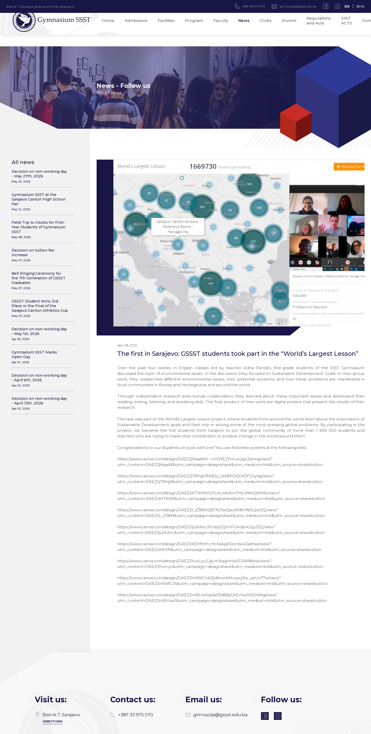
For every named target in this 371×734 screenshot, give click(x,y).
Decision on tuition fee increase (40, 255)
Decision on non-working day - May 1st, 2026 (40, 334)
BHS (360, 6)
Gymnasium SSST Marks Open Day (40, 357)
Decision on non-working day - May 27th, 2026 (40, 176)
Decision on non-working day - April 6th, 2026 (40, 380)
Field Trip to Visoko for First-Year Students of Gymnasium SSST (40, 229)
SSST (332, 728)
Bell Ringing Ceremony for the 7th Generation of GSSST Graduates (40, 280)
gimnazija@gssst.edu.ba (298, 6)
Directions (53, 707)
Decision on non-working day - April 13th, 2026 (40, 403)
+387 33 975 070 (131, 700)
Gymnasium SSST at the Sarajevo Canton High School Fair (40, 201)
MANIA (112, 728)
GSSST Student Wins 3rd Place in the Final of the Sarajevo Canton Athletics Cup (40, 308)
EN (347, 6)
